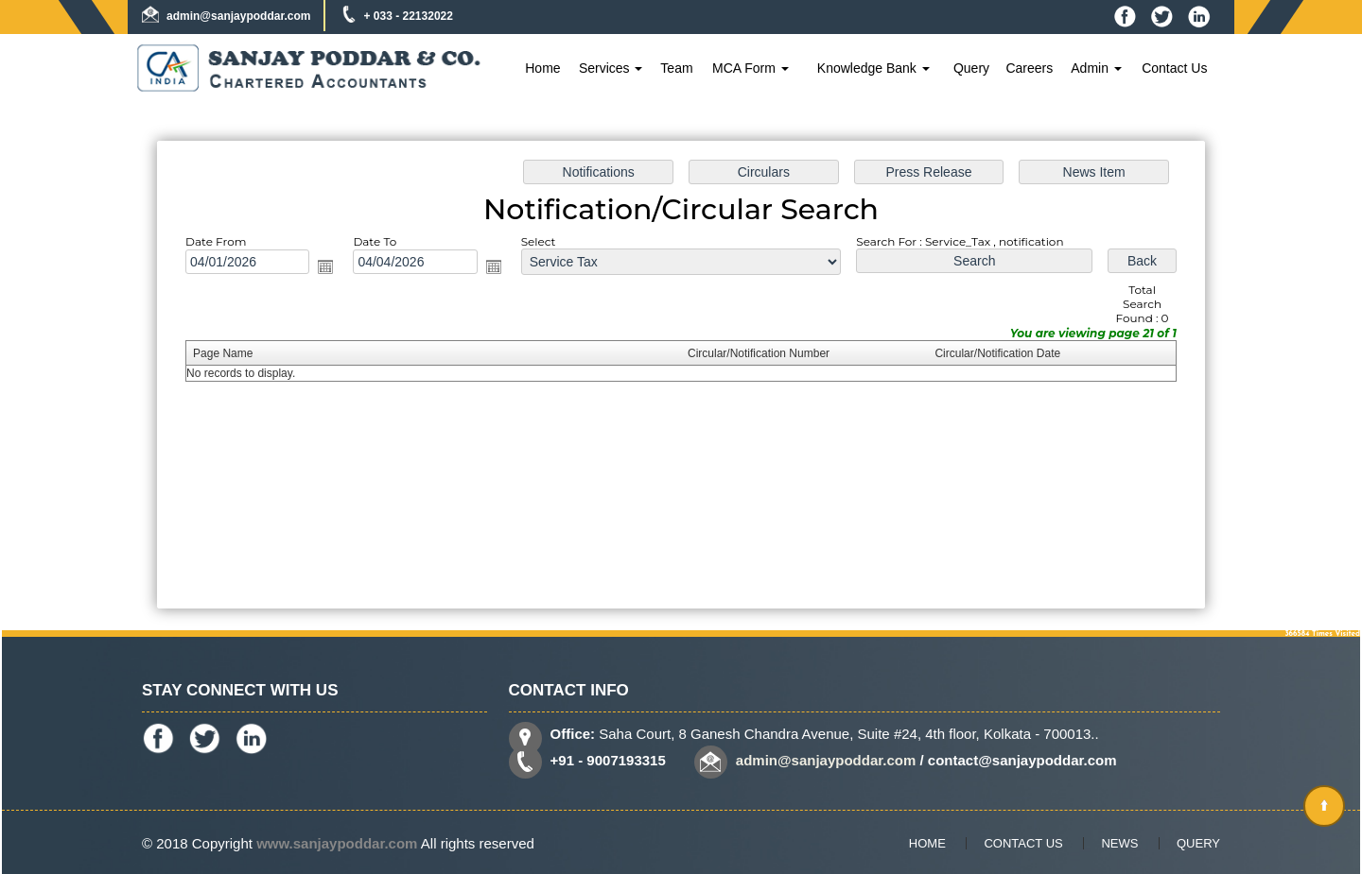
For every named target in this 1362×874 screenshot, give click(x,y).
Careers (1029, 68)
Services (611, 68)
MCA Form (750, 68)
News (1119, 843)
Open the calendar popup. (329, 268)
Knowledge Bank (873, 68)
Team (676, 68)
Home (542, 68)
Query (971, 68)
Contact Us (1174, 68)
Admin (1096, 68)
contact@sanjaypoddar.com (1022, 760)
